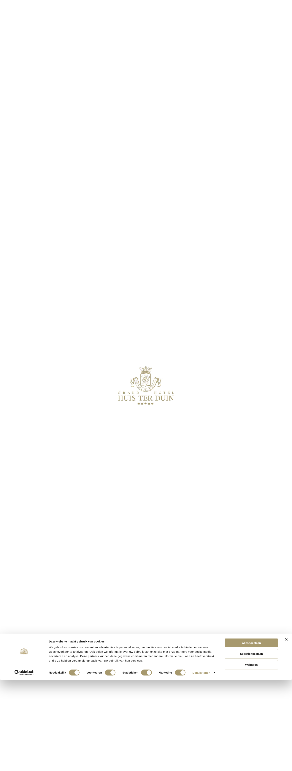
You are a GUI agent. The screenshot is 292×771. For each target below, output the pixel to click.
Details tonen (201, 763)
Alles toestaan (251, 733)
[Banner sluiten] (286, 730)
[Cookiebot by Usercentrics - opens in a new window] (24, 764)
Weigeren (251, 755)
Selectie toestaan (251, 744)
